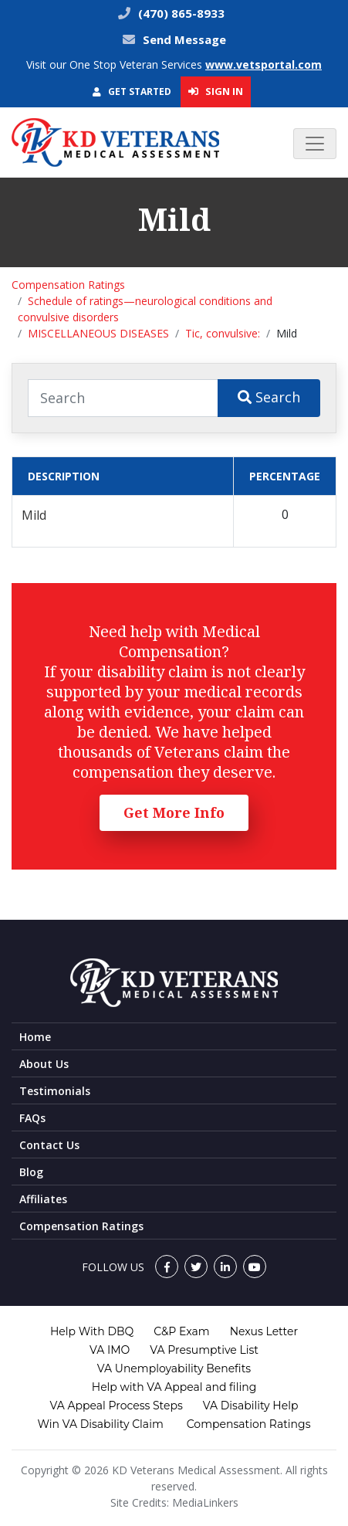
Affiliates (43, 1199)
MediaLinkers (205, 1502)
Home (35, 1036)
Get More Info (174, 812)
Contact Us (49, 1145)
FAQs (32, 1118)
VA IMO (110, 1350)
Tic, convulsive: (222, 333)
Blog (31, 1172)
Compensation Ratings (68, 284)
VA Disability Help (251, 1405)
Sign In (215, 91)
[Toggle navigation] (314, 143)
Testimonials (54, 1090)
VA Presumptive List (204, 1350)
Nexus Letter (264, 1331)
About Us (44, 1063)
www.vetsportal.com (263, 64)
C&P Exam (181, 1331)
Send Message (184, 39)
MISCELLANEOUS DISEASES (98, 333)
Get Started (132, 91)
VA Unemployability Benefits (174, 1368)
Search (269, 397)
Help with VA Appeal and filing (174, 1387)
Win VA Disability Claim (100, 1424)
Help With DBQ (91, 1331)
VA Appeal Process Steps (116, 1405)
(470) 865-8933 (180, 13)
